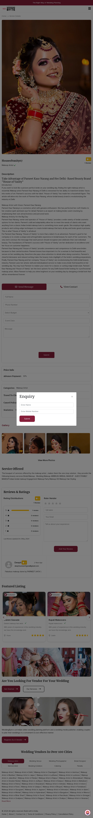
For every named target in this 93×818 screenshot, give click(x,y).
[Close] (72, 396)
